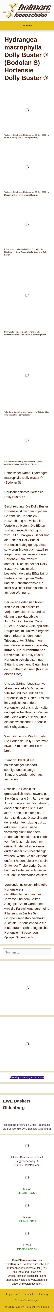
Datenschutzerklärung (35, 1294)
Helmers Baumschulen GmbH (31, 1307)
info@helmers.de (27, 1249)
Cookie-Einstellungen (27, 1300)
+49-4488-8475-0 (27, 1193)
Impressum (12, 1294)
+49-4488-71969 (27, 1221)
